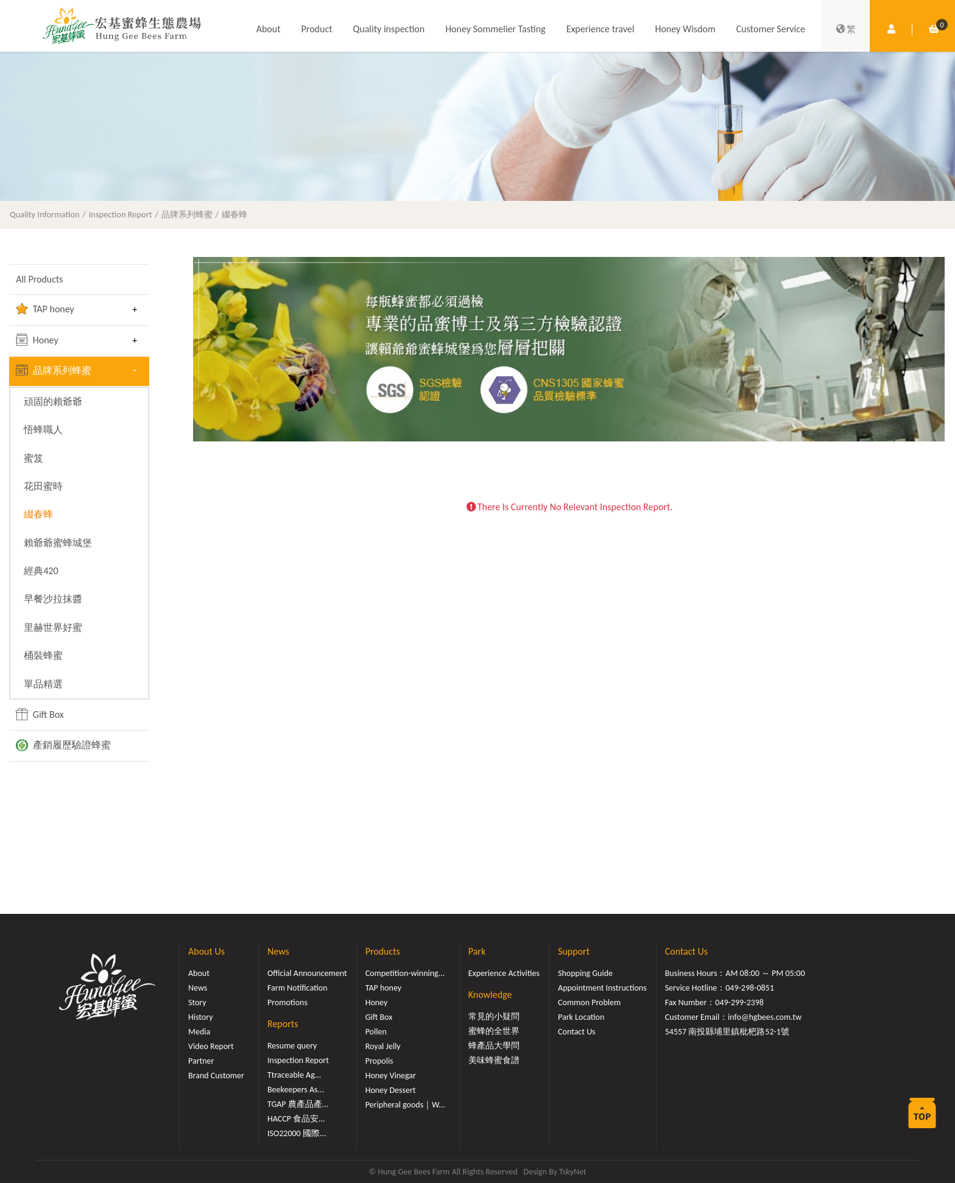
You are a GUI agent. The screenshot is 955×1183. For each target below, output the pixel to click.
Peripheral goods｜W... (405, 1105)
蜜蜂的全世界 (494, 1031)
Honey (37, 340)
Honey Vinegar (390, 1075)
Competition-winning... (405, 973)
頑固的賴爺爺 (53, 401)
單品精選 (43, 684)
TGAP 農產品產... (297, 1104)
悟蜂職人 (43, 429)
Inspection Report (120, 214)
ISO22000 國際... (296, 1133)
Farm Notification (297, 988)
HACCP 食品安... (296, 1119)
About (268, 29)
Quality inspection (389, 29)
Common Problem (589, 1002)
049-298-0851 (749, 988)
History (200, 1017)
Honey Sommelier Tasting (495, 29)
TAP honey (45, 309)
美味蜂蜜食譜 (494, 1060)
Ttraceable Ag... (294, 1075)
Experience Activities (504, 973)
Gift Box (40, 714)
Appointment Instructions (602, 988)
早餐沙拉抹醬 (53, 599)
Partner (201, 1061)
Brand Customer (216, 1075)
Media (199, 1032)
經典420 (41, 571)
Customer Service (770, 29)
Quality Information (45, 214)
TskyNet (573, 1172)
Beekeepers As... (295, 1089)
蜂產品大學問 (494, 1046)
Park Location (581, 1017)
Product (317, 29)
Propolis (379, 1061)
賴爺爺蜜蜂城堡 (58, 543)
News (197, 988)
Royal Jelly (383, 1046)
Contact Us (577, 1032)
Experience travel (600, 29)
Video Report (211, 1046)
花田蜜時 (43, 486)
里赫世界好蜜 (53, 627)
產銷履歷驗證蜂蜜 (63, 745)
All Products (39, 279)
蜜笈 (33, 458)
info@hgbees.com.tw (765, 1017)
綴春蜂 (234, 214)
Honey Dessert (390, 1090)
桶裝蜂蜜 (43, 655)
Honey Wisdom (685, 29)
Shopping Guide (585, 973)
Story (197, 1002)
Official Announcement (307, 973)
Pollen (376, 1032)
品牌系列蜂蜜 (187, 214)
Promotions (287, 1002)
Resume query (292, 1046)
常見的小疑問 (494, 1016)
